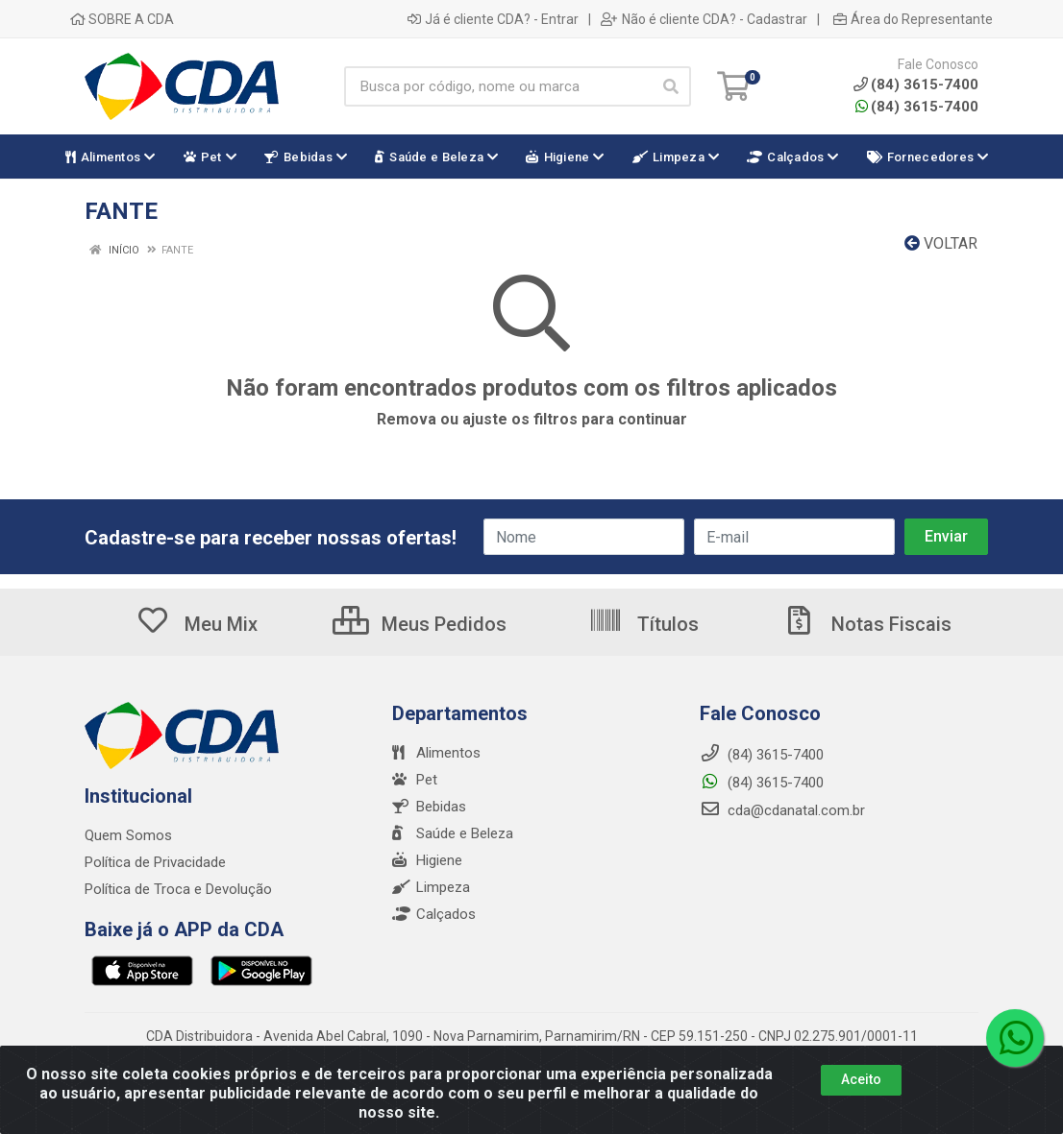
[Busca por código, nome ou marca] (498, 86)
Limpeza (431, 887)
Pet (414, 779)
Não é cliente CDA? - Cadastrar (704, 19)
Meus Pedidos (420, 624)
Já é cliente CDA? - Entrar (493, 19)
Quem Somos (128, 835)
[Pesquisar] (671, 86)
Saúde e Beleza (452, 833)
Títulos (643, 624)
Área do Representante (913, 19)
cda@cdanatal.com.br (782, 810)
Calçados (434, 914)
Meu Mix (197, 624)
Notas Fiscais (867, 624)
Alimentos (436, 752)
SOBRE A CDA (122, 19)
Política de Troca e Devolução (178, 889)
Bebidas (429, 806)
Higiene (427, 860)
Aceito (861, 1089)
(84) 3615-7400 (916, 106)
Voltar (940, 243)
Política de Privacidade (155, 862)
